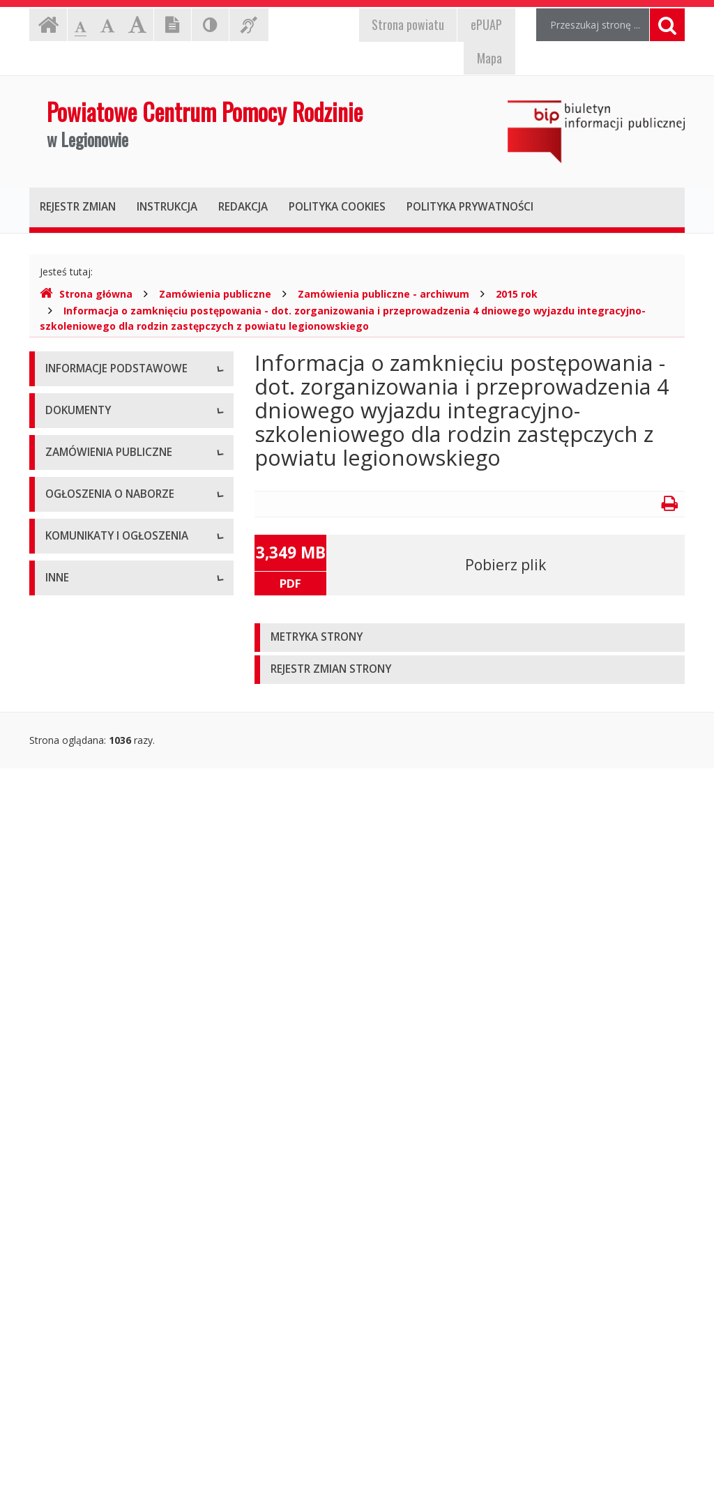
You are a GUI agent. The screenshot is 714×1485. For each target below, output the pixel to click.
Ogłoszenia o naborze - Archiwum (122, 1074)
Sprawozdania (77, 834)
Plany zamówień (82, 970)
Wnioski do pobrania (91, 771)
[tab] (470, 637)
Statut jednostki (80, 677)
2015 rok (517, 293)
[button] (470, 637)
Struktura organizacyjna (98, 464)
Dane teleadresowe (89, 402)
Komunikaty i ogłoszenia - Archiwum (103, 1186)
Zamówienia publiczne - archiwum (383, 293)
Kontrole (64, 1329)
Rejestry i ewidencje (90, 1360)
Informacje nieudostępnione (109, 1266)
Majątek (63, 1297)
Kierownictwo (76, 496)
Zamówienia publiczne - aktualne (119, 907)
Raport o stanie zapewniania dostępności (109, 597)
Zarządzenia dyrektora (95, 802)
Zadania (63, 527)
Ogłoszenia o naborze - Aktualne (119, 1043)
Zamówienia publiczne (215, 293)
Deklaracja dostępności (98, 558)
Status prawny (77, 433)
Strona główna (86, 293)
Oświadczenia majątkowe (103, 1392)
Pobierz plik (505, 564)
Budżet (61, 740)
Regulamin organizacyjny (101, 708)
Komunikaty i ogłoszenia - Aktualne (124, 1148)
